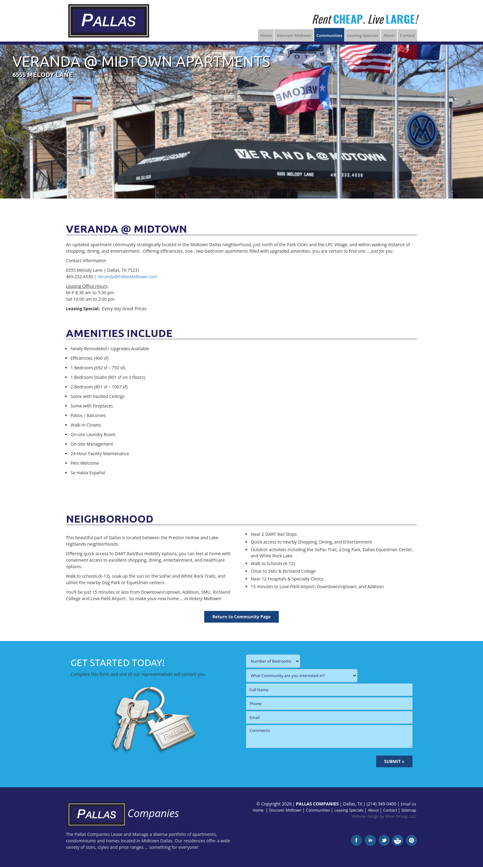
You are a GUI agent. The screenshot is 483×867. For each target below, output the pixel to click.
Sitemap (408, 810)
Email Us (408, 804)
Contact (407, 35)
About (389, 35)
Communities (329, 35)
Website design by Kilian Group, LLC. (384, 816)
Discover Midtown (294, 35)
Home (266, 35)
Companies (122, 813)
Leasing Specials (362, 35)
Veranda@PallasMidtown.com (127, 276)
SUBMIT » (394, 761)
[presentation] (293, 761)
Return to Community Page (241, 617)
